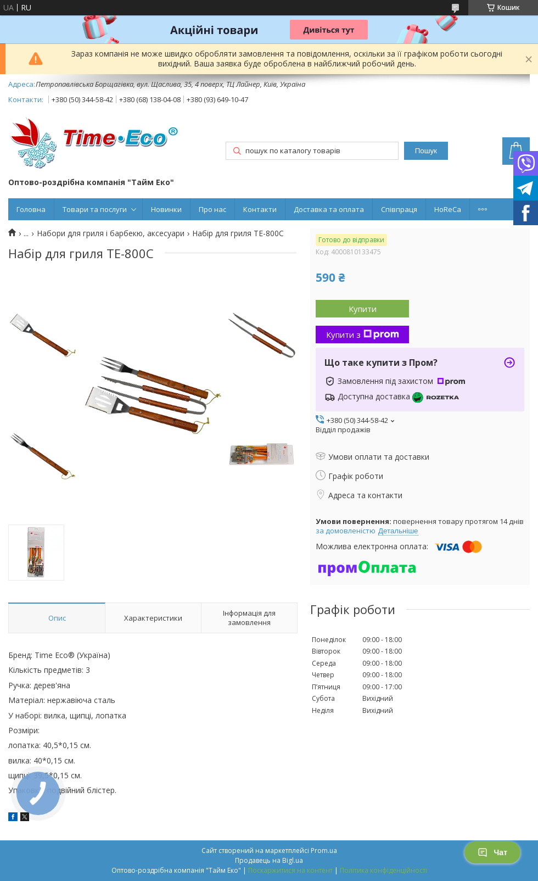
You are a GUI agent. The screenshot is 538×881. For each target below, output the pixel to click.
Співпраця (399, 209)
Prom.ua (324, 850)
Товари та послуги (95, 209)
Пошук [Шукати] (426, 151)
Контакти (260, 209)
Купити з (362, 334)
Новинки (166, 209)
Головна (31, 209)
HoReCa (447, 209)
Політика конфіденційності (383, 870)
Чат (492, 852)
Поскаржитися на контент (290, 870)
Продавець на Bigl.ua (269, 860)
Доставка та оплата (329, 209)
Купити (363, 308)
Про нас (212, 209)
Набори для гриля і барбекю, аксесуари (110, 233)
